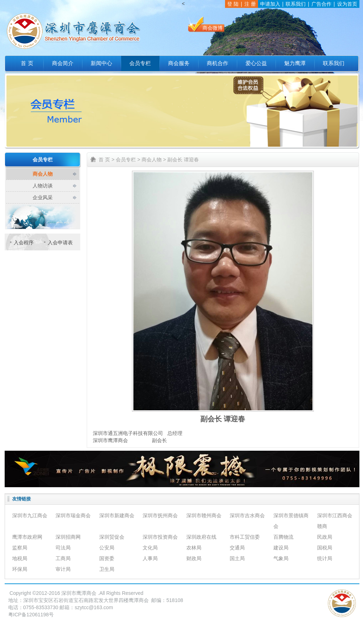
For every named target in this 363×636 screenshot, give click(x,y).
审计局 (63, 569)
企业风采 (43, 197)
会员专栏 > (128, 159)
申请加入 (270, 4)
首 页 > (106, 159)
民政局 (324, 537)
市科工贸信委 (245, 537)
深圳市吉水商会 (247, 515)
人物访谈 (43, 186)
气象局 (280, 558)
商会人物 (43, 174)
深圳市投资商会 (160, 537)
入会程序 (24, 242)
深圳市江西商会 (334, 515)
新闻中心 (101, 63)
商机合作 (217, 63)
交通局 (237, 548)
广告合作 (321, 4)
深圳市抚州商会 (160, 515)
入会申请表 (60, 242)
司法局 (63, 548)
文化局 (150, 548)
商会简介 (62, 63)
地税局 (19, 558)
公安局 (106, 548)
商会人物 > (154, 159)
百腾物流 (283, 537)
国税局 (324, 548)
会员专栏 (140, 63)
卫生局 (106, 569)
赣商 (322, 526)
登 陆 (233, 4)
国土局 (237, 558)
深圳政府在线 (201, 537)
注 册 (250, 4)
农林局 (193, 548)
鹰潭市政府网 (27, 537)
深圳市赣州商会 (203, 515)
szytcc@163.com (94, 607)
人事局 (150, 558)
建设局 (280, 548)
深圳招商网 (68, 537)
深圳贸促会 (111, 537)
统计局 (324, 558)
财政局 (193, 558)
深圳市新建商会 (116, 515)
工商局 (63, 558)
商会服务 (179, 63)
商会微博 (212, 28)
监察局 (19, 548)
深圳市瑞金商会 (73, 515)
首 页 (27, 63)
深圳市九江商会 (29, 515)
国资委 (106, 558)
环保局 (19, 569)
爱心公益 (256, 63)
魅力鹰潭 (295, 63)
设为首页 (347, 4)
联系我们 (296, 4)
